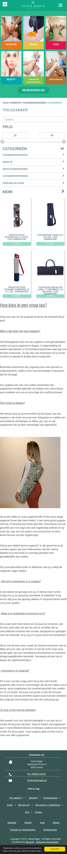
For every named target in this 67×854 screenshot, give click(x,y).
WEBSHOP (16, 103)
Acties (10, 805)
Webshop (33, 798)
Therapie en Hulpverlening (22, 830)
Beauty (56, 822)
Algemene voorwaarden (47, 842)
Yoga (42, 822)
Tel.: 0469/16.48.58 (36, 774)
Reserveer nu (33, 90)
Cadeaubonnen (50, 798)
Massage (12, 822)
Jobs (27, 812)
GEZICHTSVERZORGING (15, 169)
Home (5, 103)
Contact (38, 812)
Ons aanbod (16, 798)
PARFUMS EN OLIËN (13, 183)
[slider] (2, 141)
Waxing (28, 822)
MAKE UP (8, 162)
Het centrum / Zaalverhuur (47, 805)
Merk (8, 192)
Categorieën (15, 149)
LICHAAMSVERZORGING (15, 176)
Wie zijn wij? (24, 805)
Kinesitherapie (50, 830)
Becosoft (30, 842)
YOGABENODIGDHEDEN (34, 103)
